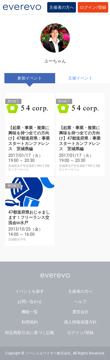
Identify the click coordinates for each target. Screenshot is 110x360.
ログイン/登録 (93, 7)
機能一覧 (29, 311)
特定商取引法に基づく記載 (29, 332)
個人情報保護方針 (80, 322)
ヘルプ (80, 301)
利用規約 (29, 322)
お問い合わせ (29, 301)
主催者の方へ (61, 7)
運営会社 (80, 311)
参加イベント (29, 78)
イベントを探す (29, 291)
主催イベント (80, 78)
